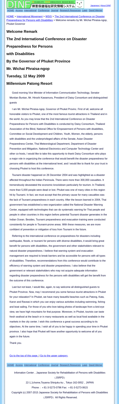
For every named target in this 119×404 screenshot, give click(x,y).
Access (19, 10)
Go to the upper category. (54, 355)
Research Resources (70, 10)
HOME (10, 10)
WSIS (48, 16)
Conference (43, 10)
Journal (54, 10)
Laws (84, 10)
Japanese (95, 5)
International (30, 10)
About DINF (106, 5)
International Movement (30, 16)
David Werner (95, 10)
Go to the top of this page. (24, 355)
